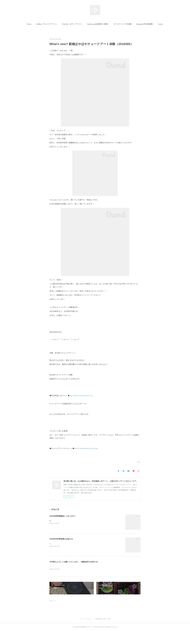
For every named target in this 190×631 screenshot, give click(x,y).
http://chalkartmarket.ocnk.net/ (86, 448)
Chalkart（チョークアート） (47, 24)
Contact (160, 24)
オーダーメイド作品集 (123, 24)
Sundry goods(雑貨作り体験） (98, 24)
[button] (29, 24)
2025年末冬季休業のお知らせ (61, 539)
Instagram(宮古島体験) (144, 24)
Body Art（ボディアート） (72, 24)
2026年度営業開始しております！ (62, 516)
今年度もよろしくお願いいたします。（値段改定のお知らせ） (74, 562)
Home (29, 24)
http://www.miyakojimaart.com (81, 396)
